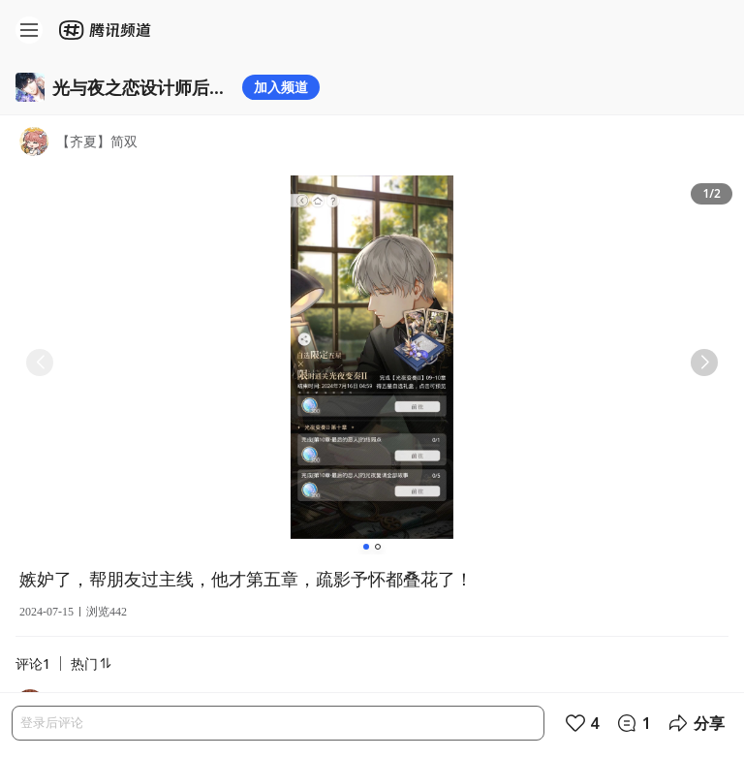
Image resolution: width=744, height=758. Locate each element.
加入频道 (281, 87)
